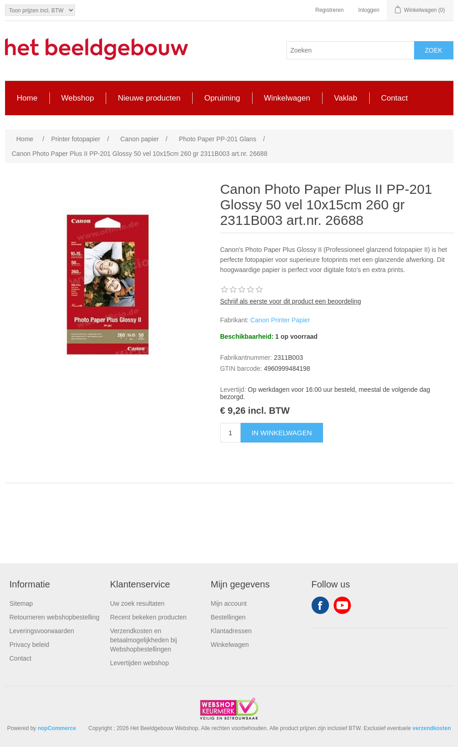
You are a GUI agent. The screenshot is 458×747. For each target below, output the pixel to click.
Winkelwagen (230, 644)
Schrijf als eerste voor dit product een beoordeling (290, 301)
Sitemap (21, 603)
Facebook (320, 605)
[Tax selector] (40, 10)
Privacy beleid (29, 644)
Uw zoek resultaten (137, 603)
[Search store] (350, 50)
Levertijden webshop (139, 663)
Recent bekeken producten (148, 617)
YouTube (342, 605)
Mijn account (229, 603)
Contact (21, 658)
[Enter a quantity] (230, 433)
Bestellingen (228, 617)
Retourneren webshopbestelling (55, 617)
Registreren (329, 10)
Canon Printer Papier (280, 320)
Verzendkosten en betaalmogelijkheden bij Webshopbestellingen (143, 640)
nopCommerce (57, 728)
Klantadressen (231, 631)
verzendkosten (431, 728)
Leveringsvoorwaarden (42, 631)
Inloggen (368, 10)
